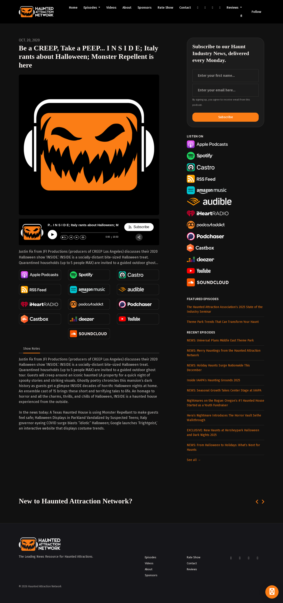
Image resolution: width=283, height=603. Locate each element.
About (126, 8)
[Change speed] (64, 237)
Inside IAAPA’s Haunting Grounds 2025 (213, 380)
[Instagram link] (205, 8)
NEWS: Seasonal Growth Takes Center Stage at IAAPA (224, 390)
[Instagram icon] (240, 558)
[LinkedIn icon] (257, 558)
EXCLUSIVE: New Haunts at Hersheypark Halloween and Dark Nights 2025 (223, 432)
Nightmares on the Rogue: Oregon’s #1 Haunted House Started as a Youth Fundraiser (225, 403)
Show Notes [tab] (31, 349)
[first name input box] (225, 75)
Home (73, 8)
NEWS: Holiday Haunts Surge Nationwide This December (218, 368)
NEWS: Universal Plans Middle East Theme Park (220, 340)
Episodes (91, 8)
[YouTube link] (212, 8)
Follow (256, 12)
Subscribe (225, 117)
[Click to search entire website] (241, 16)
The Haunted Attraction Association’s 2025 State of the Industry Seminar (225, 309)
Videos (111, 8)
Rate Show (165, 8)
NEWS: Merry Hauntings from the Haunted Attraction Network (223, 353)
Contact (185, 8)
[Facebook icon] (231, 558)
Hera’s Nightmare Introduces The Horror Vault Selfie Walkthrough (224, 418)
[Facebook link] (197, 8)
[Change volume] (83, 237)
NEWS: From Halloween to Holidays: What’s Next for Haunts (223, 447)
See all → (194, 460)
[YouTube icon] (249, 558)
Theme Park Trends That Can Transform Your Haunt (223, 322)
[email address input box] (225, 90)
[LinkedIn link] (220, 8)
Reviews (233, 8)
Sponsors (144, 8)
